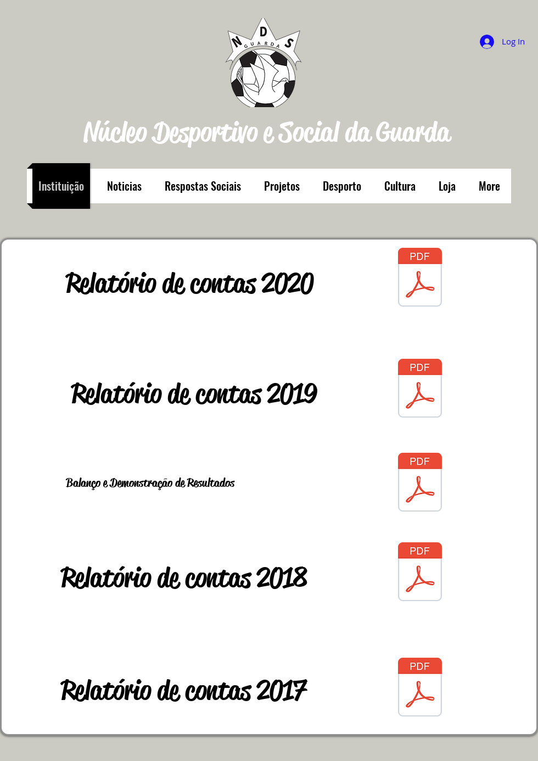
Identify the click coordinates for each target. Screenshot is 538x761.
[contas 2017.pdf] (420, 688)
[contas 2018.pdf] (420, 573)
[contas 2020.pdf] (420, 278)
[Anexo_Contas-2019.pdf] (420, 389)
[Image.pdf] (420, 483)
